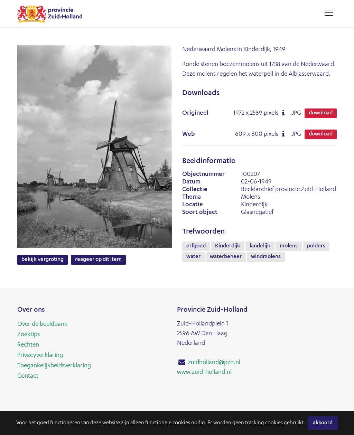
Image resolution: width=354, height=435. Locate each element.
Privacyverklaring (40, 355)
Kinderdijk (227, 246)
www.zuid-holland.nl (204, 372)
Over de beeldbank (42, 324)
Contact (27, 376)
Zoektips (28, 334)
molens (289, 246)
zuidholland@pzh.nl (214, 362)
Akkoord (323, 423)
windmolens (266, 257)
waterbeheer (226, 257)
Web (188, 134)
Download (321, 113)
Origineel (195, 113)
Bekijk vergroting (42, 260)
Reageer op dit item (98, 260)
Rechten (28, 345)
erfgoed (196, 246)
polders (316, 246)
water (193, 257)
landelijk (260, 246)
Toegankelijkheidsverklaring (54, 365)
